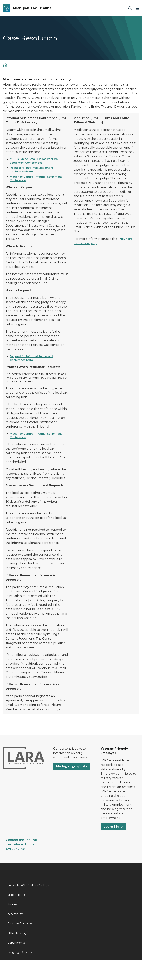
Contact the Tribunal (21, 840)
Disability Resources (20, 923)
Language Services (19, 952)
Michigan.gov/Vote (71, 766)
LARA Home (15, 848)
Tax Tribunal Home (20, 844)
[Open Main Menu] (137, 8)
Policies (12, 904)
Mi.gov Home (16, 895)
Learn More (113, 826)
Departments (16, 942)
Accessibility (15, 914)
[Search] (130, 8)
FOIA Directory (17, 933)
